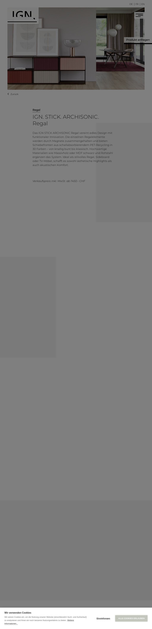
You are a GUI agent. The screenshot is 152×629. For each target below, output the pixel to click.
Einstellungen (103, 618)
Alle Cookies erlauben (131, 618)
